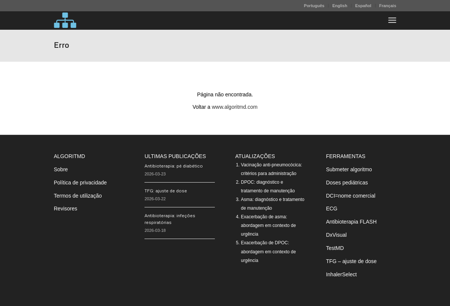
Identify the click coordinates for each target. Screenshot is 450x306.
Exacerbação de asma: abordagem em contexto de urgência (268, 225)
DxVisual (336, 235)
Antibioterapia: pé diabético (173, 166)
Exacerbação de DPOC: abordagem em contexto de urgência (268, 251)
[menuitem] (314, 6)
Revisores (65, 209)
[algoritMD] (65, 20)
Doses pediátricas (347, 183)
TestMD (335, 248)
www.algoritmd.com (234, 107)
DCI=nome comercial (350, 196)
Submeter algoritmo (349, 169)
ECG (331, 209)
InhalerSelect (341, 274)
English (339, 5)
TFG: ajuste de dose (165, 190)
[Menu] (392, 20)
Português (314, 5)
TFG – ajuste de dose (351, 261)
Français (387, 5)
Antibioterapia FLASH (351, 222)
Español (363, 5)
